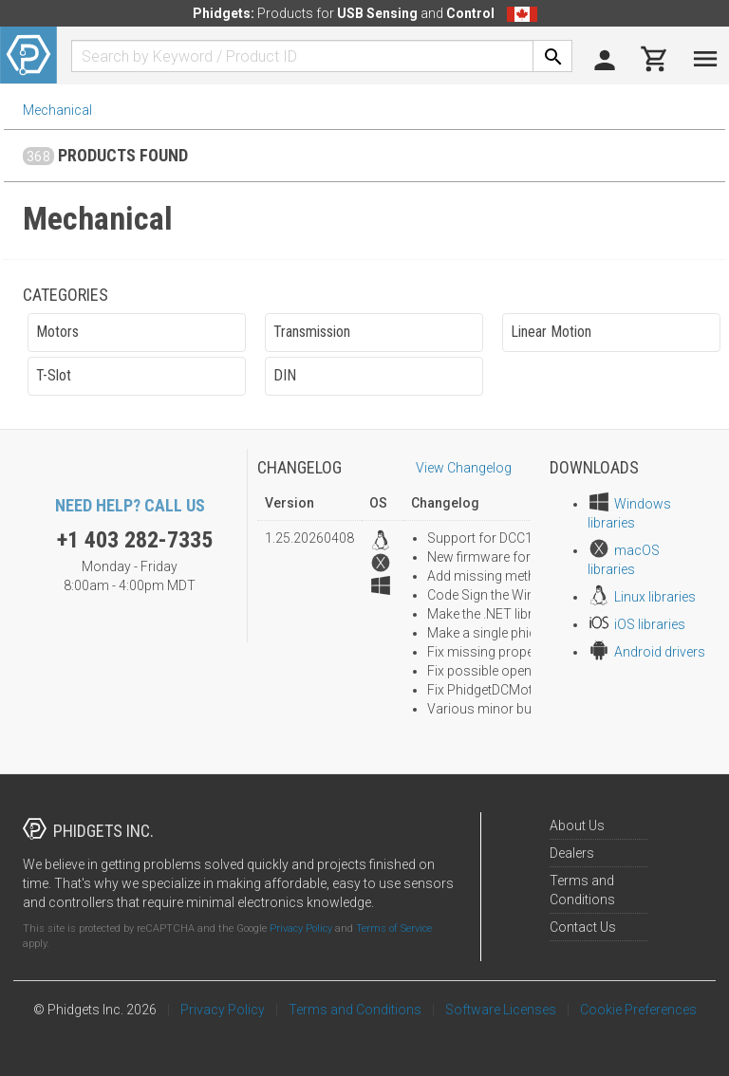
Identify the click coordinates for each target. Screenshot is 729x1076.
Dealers (572, 853)
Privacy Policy (301, 928)
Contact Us (583, 927)
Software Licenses (500, 1009)
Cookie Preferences (638, 1009)
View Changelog (464, 467)
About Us (577, 825)
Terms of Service (394, 928)
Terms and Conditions (355, 1009)
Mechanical (57, 110)
